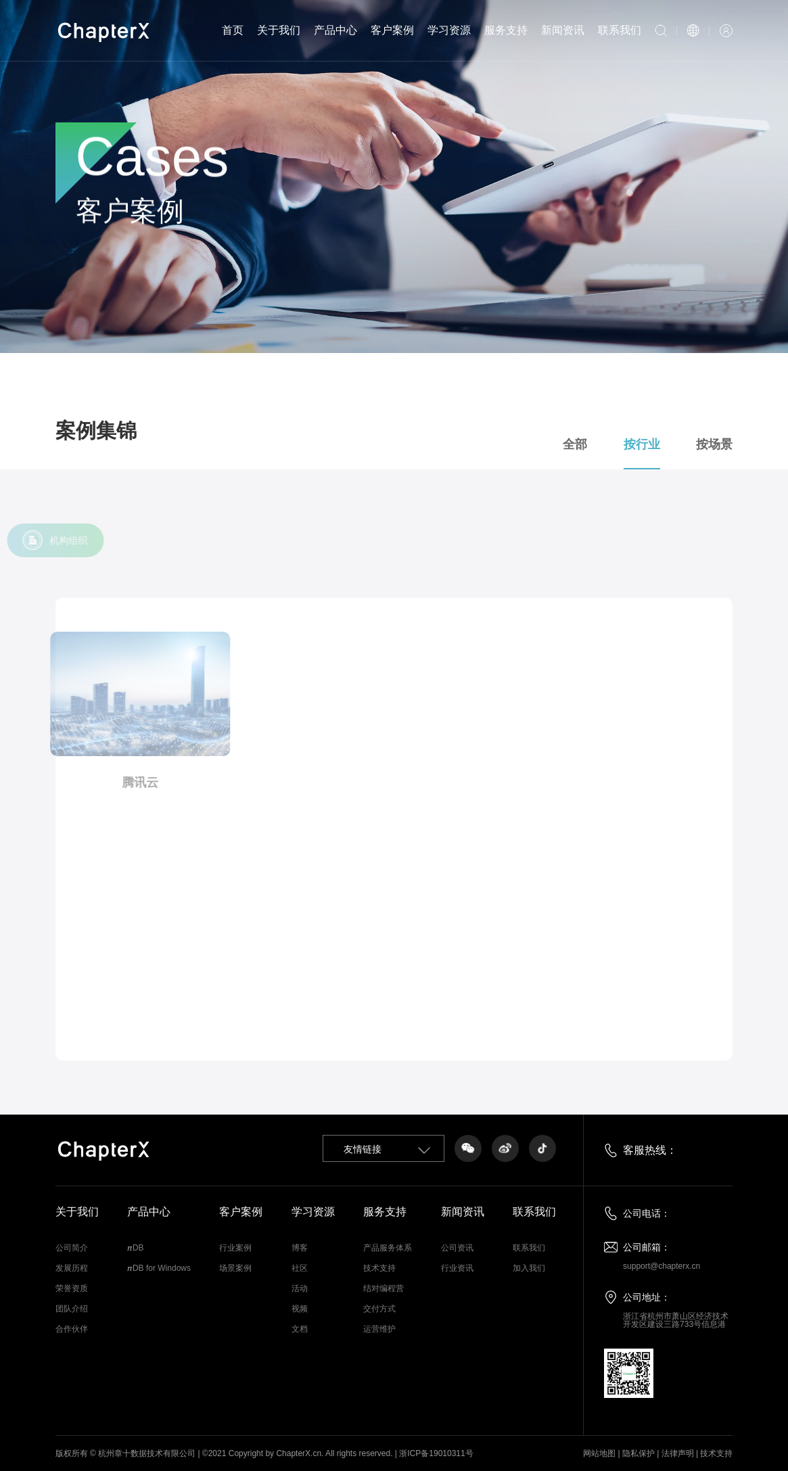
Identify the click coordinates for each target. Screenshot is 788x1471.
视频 (300, 1308)
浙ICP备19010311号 (436, 1453)
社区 (300, 1268)
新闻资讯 (562, 30)
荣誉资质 (71, 1288)
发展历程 (71, 1268)
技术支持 (379, 1268)
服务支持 (506, 30)
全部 (590, 444)
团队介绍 (71, 1308)
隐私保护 (638, 1453)
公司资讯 (457, 1248)
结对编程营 (383, 1288)
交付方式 (379, 1308)
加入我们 (529, 1268)
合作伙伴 (71, 1329)
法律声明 (678, 1453)
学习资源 (449, 30)
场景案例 (235, 1268)
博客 (300, 1248)
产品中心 (335, 30)
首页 (233, 30)
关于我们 (278, 30)
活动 (300, 1288)
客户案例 (392, 30)
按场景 (730, 444)
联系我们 (619, 30)
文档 (300, 1329)
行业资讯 (457, 1268)
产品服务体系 (387, 1248)
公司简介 (71, 1248)
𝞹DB (135, 1248)
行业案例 (235, 1248)
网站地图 (599, 1453)
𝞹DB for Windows (159, 1268)
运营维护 (379, 1329)
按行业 (657, 444)
